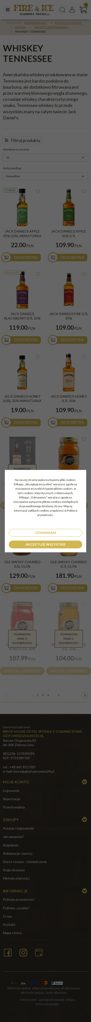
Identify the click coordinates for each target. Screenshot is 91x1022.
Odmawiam (45, 533)
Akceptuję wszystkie (45, 544)
